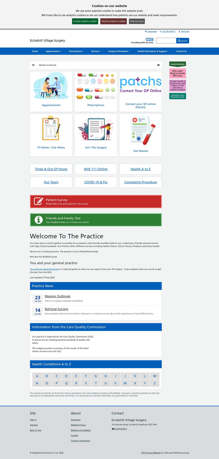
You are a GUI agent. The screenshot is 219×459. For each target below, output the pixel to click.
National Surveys (56, 309)
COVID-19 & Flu (95, 182)
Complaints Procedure (140, 182)
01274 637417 (167, 31)
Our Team (51, 182)
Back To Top (35, 430)
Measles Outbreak (47, 65)
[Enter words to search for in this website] (166, 40)
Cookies (74, 435)
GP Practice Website (150, 452)
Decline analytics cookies (113, 21)
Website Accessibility (81, 430)
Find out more (137, 21)
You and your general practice (44, 269)
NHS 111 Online (96, 169)
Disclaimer (76, 419)
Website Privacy (78, 425)
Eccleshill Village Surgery (47, 40)
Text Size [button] (183, 31)
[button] (53, 51)
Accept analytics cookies (85, 21)
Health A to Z (141, 169)
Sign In (33, 419)
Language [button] (150, 31)
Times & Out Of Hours (51, 169)
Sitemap (34, 425)
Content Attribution (80, 440)
